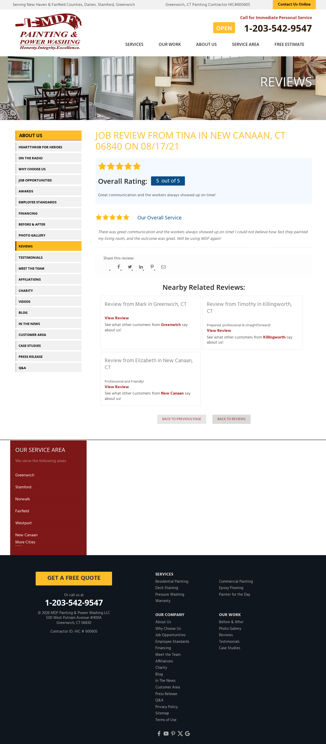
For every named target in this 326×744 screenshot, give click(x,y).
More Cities (25, 539)
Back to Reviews (232, 416)
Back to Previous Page (181, 416)
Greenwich (171, 322)
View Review (117, 315)
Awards (26, 188)
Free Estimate (289, 44)
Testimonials (31, 254)
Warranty (162, 598)
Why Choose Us (32, 166)
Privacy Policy (166, 704)
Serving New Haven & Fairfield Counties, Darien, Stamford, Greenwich (74, 5)
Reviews (26, 243)
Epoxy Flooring (231, 585)
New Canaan (172, 390)
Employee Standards (38, 199)
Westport (23, 520)
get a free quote (74, 575)
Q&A (22, 365)
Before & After (32, 221)
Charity (26, 287)
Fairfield (22, 508)
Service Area (245, 44)
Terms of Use (165, 717)
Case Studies (30, 343)
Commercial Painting (236, 579)
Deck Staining (166, 585)
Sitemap (162, 711)
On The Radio (31, 155)
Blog (23, 309)
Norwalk (22, 496)
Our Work (170, 44)
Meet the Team (31, 265)
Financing (28, 210)
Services (134, 44)
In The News (29, 321)
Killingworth (274, 334)
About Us (206, 44)
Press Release (31, 353)
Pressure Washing (169, 592)
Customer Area (32, 332)
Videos (24, 298)
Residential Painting (171, 579)
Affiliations (30, 276)
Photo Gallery (32, 232)
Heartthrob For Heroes (40, 144)
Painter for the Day (234, 592)
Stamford (23, 484)
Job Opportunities (35, 177)
